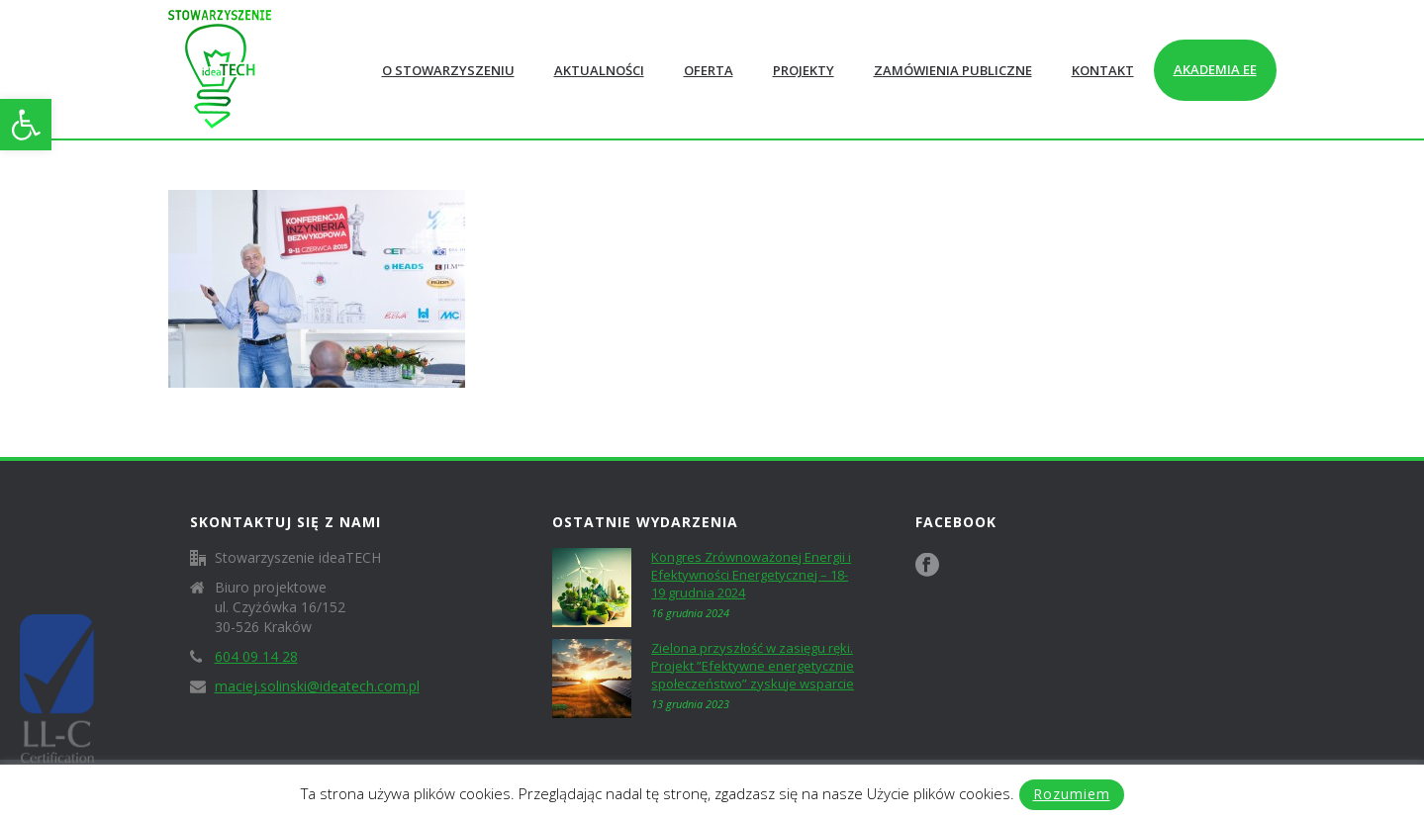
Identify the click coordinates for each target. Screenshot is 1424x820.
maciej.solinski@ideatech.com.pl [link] (317, 686)
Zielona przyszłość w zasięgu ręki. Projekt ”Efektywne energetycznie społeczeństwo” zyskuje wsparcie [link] (752, 665)
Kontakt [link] (1103, 70)
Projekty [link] (803, 70)
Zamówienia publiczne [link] (953, 70)
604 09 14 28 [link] (256, 657)
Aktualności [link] (599, 70)
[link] (25, 124)
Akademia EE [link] (1215, 69)
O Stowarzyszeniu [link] (448, 70)
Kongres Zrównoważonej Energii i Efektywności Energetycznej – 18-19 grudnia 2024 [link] (751, 574)
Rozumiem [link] (1071, 793)
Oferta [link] (708, 70)
